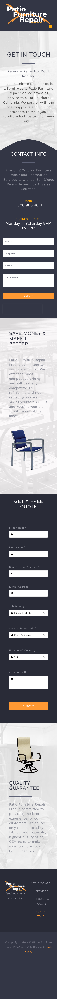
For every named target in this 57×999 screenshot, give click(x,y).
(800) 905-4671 (15, 893)
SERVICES (41, 891)
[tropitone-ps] (28, 422)
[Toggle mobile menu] (50, 26)
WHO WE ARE (41, 883)
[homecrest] (28, 736)
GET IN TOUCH (41, 914)
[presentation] (22, 309)
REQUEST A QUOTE (42, 901)
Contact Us (15, 898)
